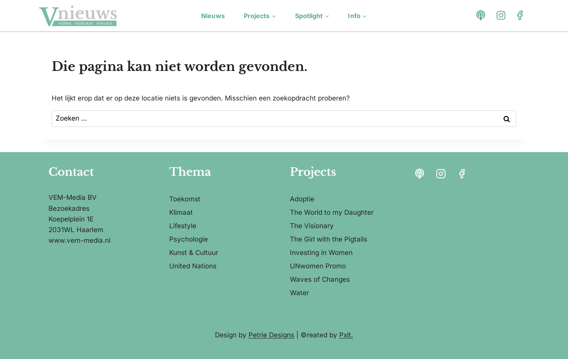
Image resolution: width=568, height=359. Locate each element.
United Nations (193, 266)
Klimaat (181, 212)
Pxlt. (346, 335)
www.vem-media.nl (79, 240)
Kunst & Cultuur (193, 253)
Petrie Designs (271, 335)
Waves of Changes (320, 279)
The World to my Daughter (332, 212)
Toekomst (184, 199)
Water (299, 293)
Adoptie (302, 199)
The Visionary (312, 226)
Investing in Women (321, 253)
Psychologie (188, 239)
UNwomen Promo (318, 266)
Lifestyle (182, 226)
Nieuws (213, 16)
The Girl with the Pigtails (328, 239)
